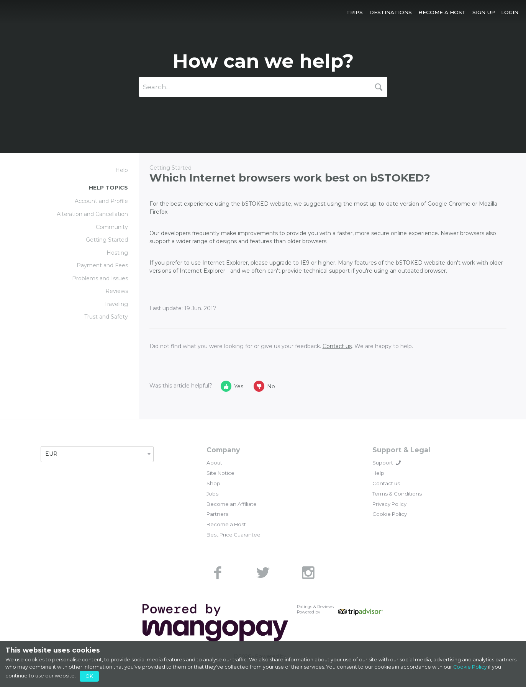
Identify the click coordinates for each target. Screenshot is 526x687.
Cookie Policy (470, 667)
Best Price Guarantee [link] (233, 535)
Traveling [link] (116, 304)
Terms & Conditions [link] (397, 494)
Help (121, 170)
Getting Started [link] (107, 239)
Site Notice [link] (220, 473)
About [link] (214, 463)
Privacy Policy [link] (389, 504)
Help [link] (378, 473)
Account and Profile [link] (101, 201)
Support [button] (386, 463)
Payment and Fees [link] (102, 265)
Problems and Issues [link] (100, 278)
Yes (232, 386)
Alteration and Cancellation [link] (92, 214)
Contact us (337, 346)
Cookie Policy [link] (389, 514)
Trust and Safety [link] (106, 316)
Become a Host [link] (226, 524)
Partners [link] (217, 514)
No (264, 386)
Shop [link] (213, 483)
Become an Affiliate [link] (231, 504)
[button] (354, 12)
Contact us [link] (386, 483)
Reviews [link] (116, 291)
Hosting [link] (117, 252)
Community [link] (112, 227)
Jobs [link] (212, 494)
